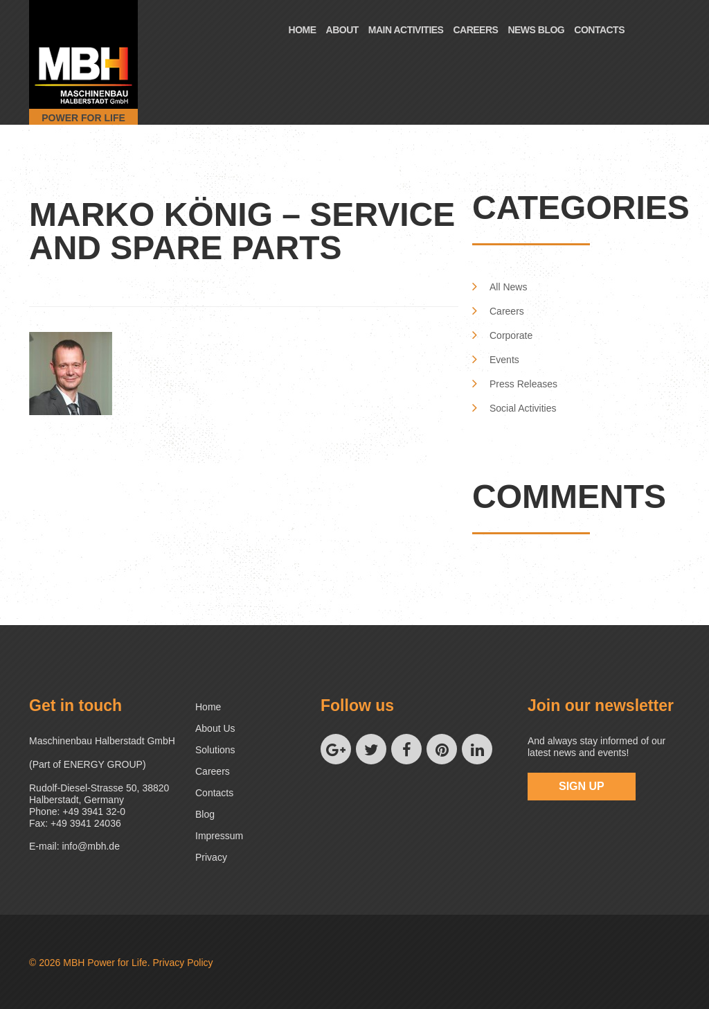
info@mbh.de (90, 846)
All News (508, 286)
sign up (581, 786)
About (342, 29)
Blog (205, 814)
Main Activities (406, 29)
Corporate (511, 335)
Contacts (599, 29)
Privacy (211, 857)
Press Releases (523, 383)
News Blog (536, 29)
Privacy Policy (182, 962)
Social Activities (523, 408)
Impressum (219, 835)
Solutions (215, 749)
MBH (73, 962)
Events (504, 359)
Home (302, 29)
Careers (475, 29)
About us (215, 728)
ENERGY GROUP (103, 764)
